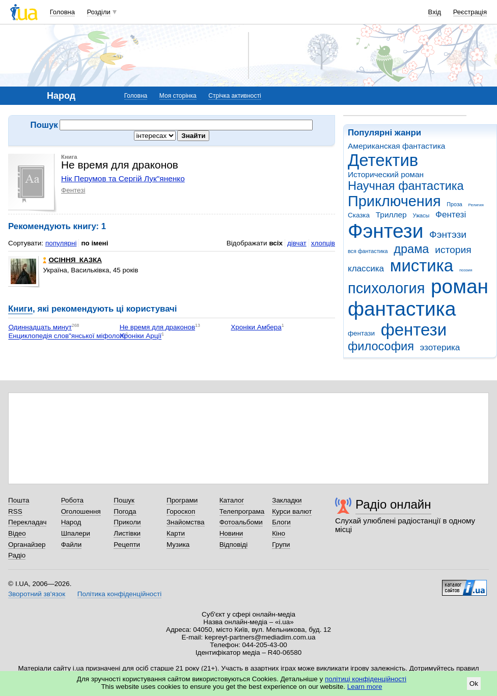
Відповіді (233, 544)
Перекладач (27, 522)
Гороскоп (181, 511)
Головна (62, 12)
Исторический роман (386, 174)
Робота (72, 500)
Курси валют (292, 511)
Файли (71, 544)
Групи (281, 544)
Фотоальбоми (241, 522)
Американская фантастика (396, 146)
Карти (176, 533)
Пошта (18, 500)
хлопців (323, 243)
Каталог (231, 500)
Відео (17, 533)
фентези (414, 329)
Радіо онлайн (393, 504)
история (453, 249)
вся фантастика (368, 251)
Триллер (391, 214)
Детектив (383, 160)
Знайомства (186, 522)
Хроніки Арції (140, 336)
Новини (231, 533)
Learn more (364, 686)
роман (459, 286)
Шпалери (75, 533)
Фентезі (450, 214)
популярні (60, 243)
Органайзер (26, 544)
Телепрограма (242, 511)
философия (381, 346)
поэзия (465, 270)
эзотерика (440, 347)
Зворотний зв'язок (36, 594)
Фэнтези (385, 231)
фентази (361, 333)
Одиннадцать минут (39, 327)
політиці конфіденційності (365, 679)
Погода (125, 511)
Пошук (124, 500)
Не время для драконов (157, 327)
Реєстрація (470, 12)
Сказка (359, 215)
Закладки (286, 500)
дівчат (297, 243)
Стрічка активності (234, 95)
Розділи (99, 12)
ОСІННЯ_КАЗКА (72, 260)
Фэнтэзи (447, 234)
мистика (421, 265)
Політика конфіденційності (119, 594)
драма (411, 249)
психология (386, 288)
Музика (178, 544)
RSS (15, 511)
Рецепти (127, 544)
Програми (182, 500)
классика (366, 268)
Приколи (127, 522)
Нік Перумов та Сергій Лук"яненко (123, 178)
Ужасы (420, 215)
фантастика (402, 309)
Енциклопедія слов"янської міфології (66, 336)
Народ (71, 522)
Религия (476, 205)
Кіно (278, 533)
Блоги (281, 522)
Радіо (16, 555)
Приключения (394, 201)
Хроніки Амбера (256, 327)
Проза (454, 204)
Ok (474, 683)
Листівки (127, 533)
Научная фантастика (406, 185)
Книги (20, 309)
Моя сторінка (178, 95)
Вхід (434, 12)
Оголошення (81, 511)
